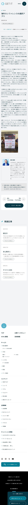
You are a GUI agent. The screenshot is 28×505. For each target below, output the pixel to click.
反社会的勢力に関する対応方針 (14, 480)
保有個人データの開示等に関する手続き (14, 483)
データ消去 (16, 354)
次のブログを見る (18, 199)
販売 (4, 366)
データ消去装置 (6, 362)
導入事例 (5, 396)
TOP (2, 333)
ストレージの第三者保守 (7, 348)
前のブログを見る (10, 199)
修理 (4, 369)
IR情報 (4, 426)
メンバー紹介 (6, 415)
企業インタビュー (20, 333)
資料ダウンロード (7, 399)
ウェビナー (5, 392)
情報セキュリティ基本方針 (14, 476)
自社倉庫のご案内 (7, 442)
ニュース (5, 385)
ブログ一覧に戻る (16, 205)
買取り (4, 354)
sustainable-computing (9, 435)
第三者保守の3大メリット (9, 449)
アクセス (5, 422)
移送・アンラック (6, 356)
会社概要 (5, 408)
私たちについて (6, 412)
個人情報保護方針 (14, 488)
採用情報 (17, 337)
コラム (4, 389)
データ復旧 (5, 373)
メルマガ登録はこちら (12, 464)
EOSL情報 (4, 337)
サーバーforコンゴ (7, 438)
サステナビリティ (7, 419)
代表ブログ (5, 382)
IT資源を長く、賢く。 (8, 445)
